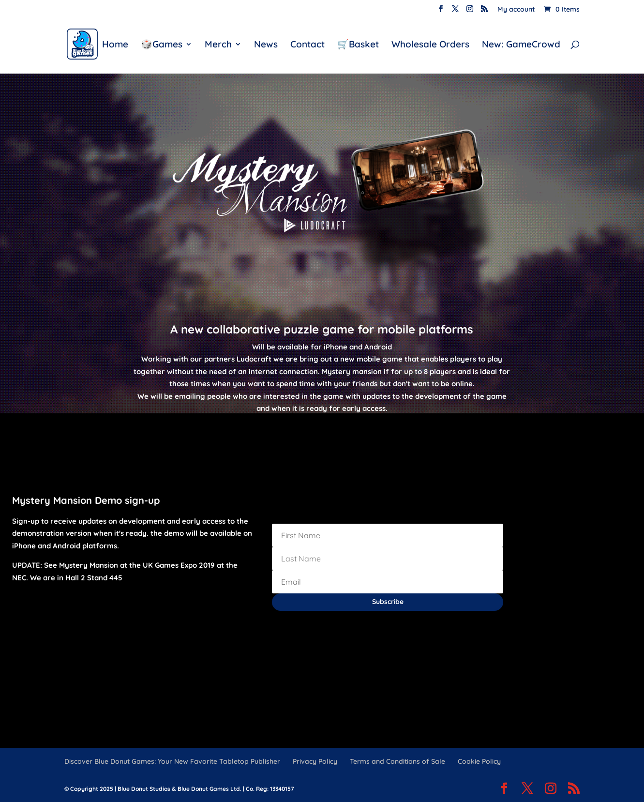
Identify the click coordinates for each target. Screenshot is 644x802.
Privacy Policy (315, 761)
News (266, 45)
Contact (307, 45)
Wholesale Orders (430, 45)
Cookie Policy (479, 761)
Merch (218, 45)
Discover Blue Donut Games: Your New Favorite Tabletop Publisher (172, 761)
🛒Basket (358, 45)
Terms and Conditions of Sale (397, 761)
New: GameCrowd (521, 45)
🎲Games (161, 45)
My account (516, 10)
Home (115, 45)
